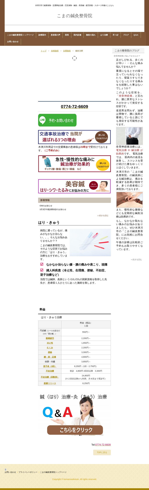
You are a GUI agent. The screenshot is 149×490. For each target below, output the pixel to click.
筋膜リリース (50, 383)
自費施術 (67, 51)
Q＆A (136, 35)
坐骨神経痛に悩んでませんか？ (127, 56)
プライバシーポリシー (27, 472)
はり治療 (104, 35)
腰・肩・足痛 (50, 357)
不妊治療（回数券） (50, 377)
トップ (43, 51)
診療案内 (42, 35)
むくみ (50, 347)
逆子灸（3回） (50, 366)
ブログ (126, 35)
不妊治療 (50, 371)
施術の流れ (90, 35)
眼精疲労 (50, 338)
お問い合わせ (12, 42)
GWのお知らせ (46, 206)
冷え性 (50, 343)
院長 (67, 35)
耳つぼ (115, 35)
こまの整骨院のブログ (127, 50)
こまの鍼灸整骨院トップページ (20, 35)
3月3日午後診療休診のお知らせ (53, 209)
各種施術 (55, 51)
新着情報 (45, 200)
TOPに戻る (102, 452)
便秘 (50, 352)
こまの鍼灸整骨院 (74, 15)
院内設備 (77, 35)
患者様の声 (55, 35)
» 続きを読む (103, 215)
